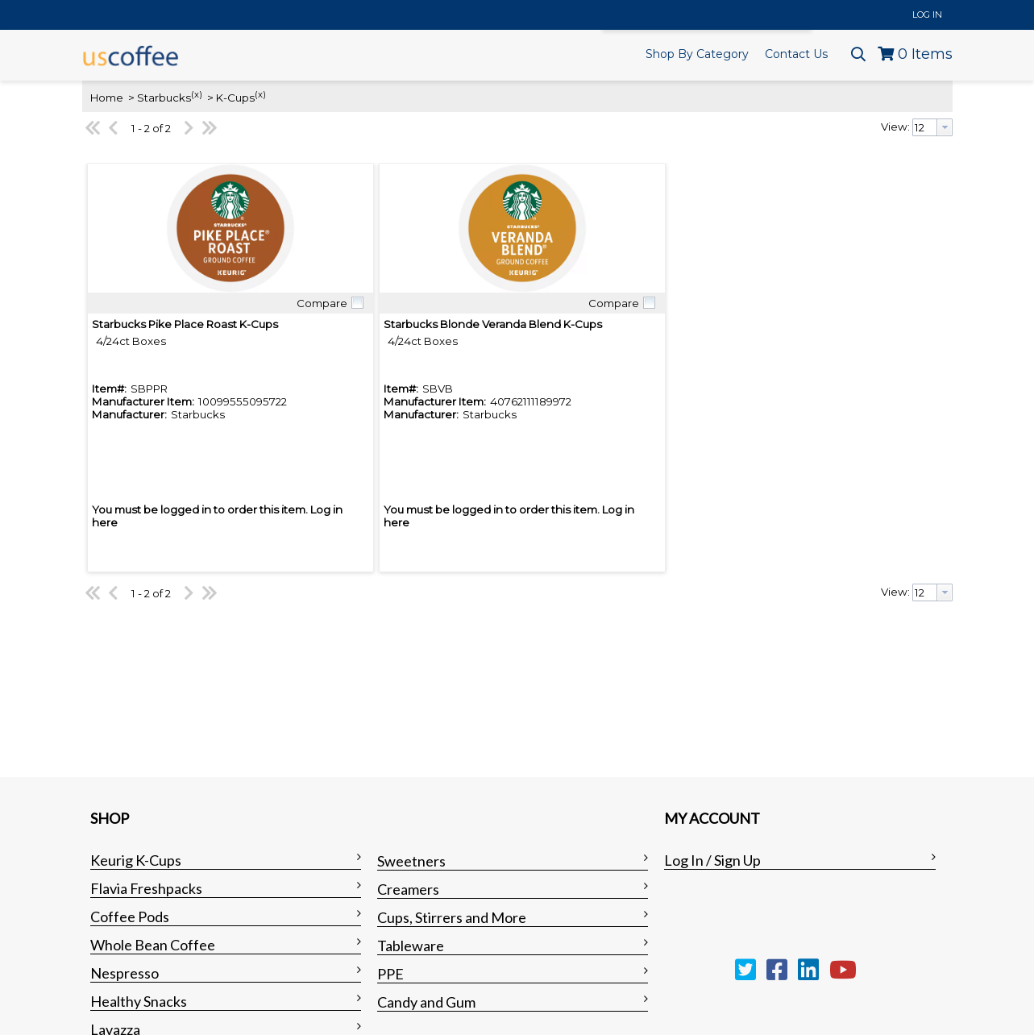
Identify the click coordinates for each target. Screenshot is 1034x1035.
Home (106, 97)
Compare (322, 303)
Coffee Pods (129, 916)
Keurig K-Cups (135, 860)
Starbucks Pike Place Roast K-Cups (185, 324)
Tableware (410, 945)
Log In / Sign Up (712, 860)
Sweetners (411, 861)
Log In (927, 14)
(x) (196, 94)
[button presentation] (944, 127)
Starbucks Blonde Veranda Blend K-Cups (493, 324)
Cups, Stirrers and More (451, 917)
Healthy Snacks (138, 1001)
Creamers (408, 889)
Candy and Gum (426, 1002)
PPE (390, 974)
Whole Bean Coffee (152, 945)
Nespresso (124, 973)
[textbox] (925, 127)
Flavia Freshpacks (146, 888)
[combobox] (932, 127)
